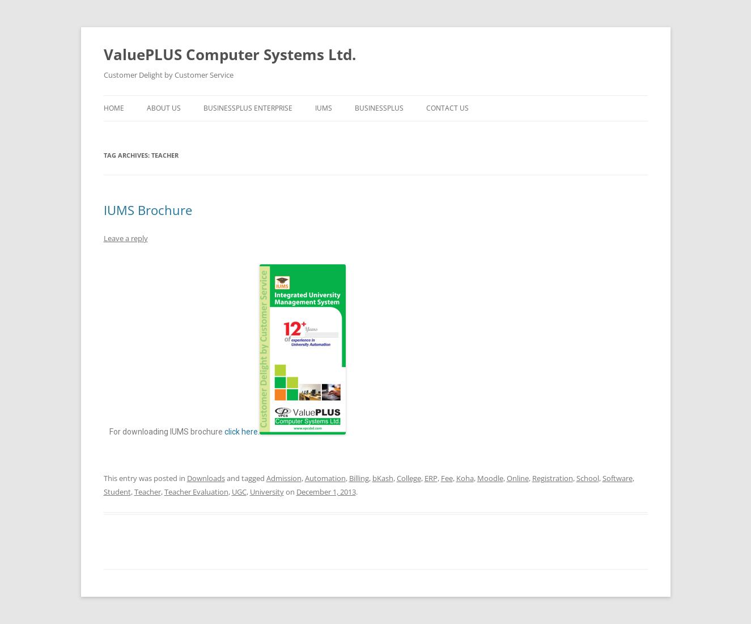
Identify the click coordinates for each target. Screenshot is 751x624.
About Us (164, 108)
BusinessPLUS (379, 108)
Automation (325, 478)
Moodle (490, 478)
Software (618, 478)
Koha (465, 478)
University (267, 492)
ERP (431, 478)
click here (241, 431)
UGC (239, 492)
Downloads (206, 478)
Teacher (147, 492)
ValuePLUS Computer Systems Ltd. (230, 54)
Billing (359, 478)
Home (114, 108)
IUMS (323, 108)
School (587, 478)
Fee (447, 478)
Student (117, 492)
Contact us (447, 108)
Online (518, 478)
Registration (552, 478)
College (409, 478)
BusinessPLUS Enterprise (247, 108)
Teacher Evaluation (196, 492)
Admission (284, 478)
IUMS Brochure (148, 209)
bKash (382, 478)
